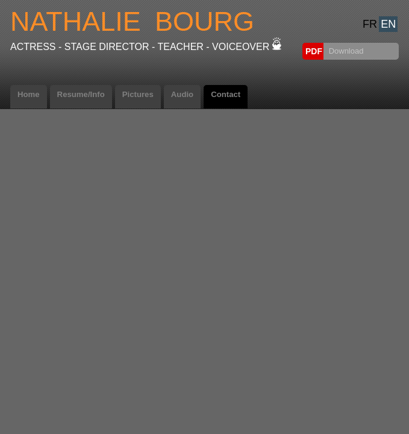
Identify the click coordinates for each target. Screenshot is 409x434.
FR (370, 24)
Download (344, 50)
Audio (182, 94)
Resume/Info (81, 94)
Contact (225, 94)
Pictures (138, 94)
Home (28, 94)
